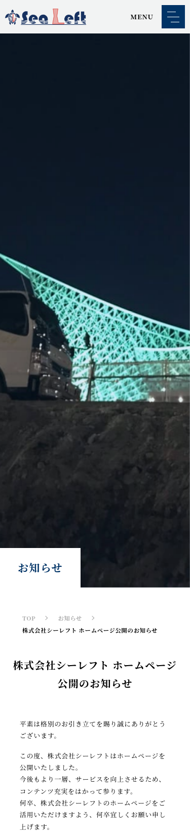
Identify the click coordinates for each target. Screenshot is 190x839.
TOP (28, 618)
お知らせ (70, 618)
